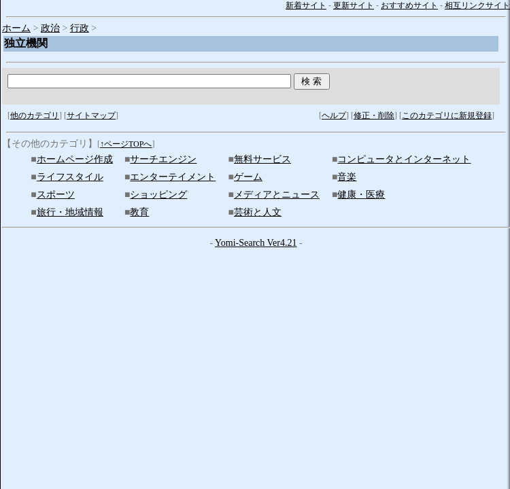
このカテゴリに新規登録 (447, 115)
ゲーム (248, 177)
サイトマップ (91, 115)
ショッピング (158, 194)
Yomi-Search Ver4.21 (255, 243)
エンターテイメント (173, 177)
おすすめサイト (409, 5)
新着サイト (306, 5)
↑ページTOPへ (126, 144)
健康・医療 (361, 194)
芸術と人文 (258, 212)
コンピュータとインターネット (404, 159)
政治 (50, 28)
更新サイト (353, 5)
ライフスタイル (70, 177)
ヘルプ (334, 115)
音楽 (346, 177)
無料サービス (262, 159)
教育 (139, 212)
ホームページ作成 (75, 159)
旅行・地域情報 (70, 212)
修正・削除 (374, 115)
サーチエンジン (163, 159)
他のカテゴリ (34, 115)
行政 (79, 28)
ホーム (16, 28)
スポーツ (56, 194)
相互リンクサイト (477, 5)
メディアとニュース (277, 194)
